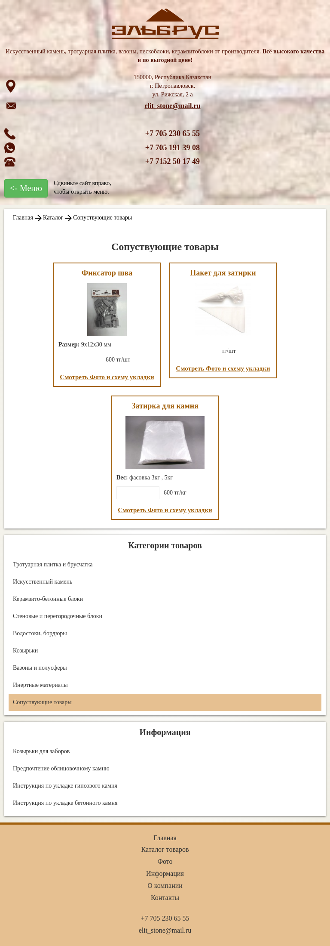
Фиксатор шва (107, 273)
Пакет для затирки (223, 273)
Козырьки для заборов (41, 751)
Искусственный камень (42, 581)
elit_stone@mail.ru (173, 105)
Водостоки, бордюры (40, 633)
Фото (164, 861)
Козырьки (25, 650)
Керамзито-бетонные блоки (48, 599)
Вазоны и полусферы (40, 668)
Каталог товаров (165, 849)
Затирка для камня (165, 406)
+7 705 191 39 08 (172, 147)
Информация (165, 873)
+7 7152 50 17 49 (172, 161)
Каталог (53, 217)
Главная (23, 217)
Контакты (165, 897)
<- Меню (26, 188)
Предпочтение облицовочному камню (61, 768)
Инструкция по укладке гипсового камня (65, 785)
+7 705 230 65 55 (172, 133)
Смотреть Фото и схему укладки (107, 377)
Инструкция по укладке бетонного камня (65, 803)
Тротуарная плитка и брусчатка (53, 564)
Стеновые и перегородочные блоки (57, 616)
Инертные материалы (40, 685)
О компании (165, 885)
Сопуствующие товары (102, 217)
